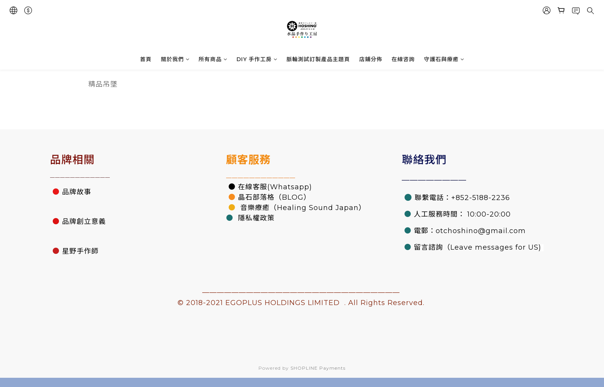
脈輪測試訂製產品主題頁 (318, 59)
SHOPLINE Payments (318, 368)
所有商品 (213, 59)
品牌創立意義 (84, 221)
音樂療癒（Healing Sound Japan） (302, 208)
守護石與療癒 (444, 59)
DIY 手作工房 (257, 59)
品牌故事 (76, 192)
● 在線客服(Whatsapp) (269, 187)
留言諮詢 (428, 247)
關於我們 (175, 59)
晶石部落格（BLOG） (274, 197)
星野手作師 (80, 251)
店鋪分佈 (371, 59)
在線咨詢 (403, 59)
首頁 (146, 59)
